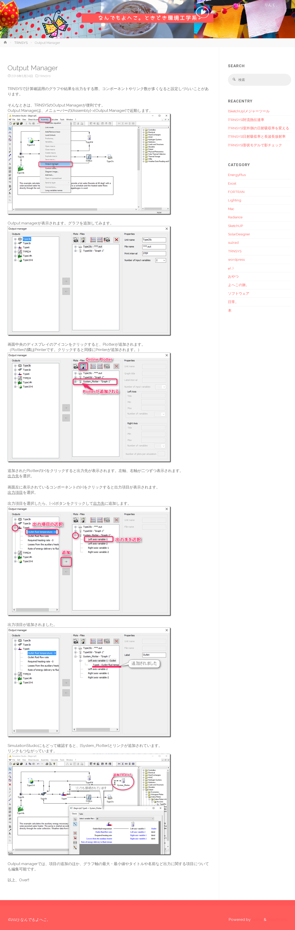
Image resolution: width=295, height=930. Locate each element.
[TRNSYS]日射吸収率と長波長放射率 (257, 137)
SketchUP (235, 226)
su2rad (233, 243)
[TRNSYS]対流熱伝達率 (246, 120)
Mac (231, 209)
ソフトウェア (238, 293)
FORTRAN (236, 192)
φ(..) (231, 268)
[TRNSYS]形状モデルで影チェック (255, 145)
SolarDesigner (239, 234)
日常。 (233, 302)
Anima (257, 919)
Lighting (234, 200)
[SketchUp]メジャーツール (249, 111)
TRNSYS (21, 43)
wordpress (236, 260)
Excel (232, 183)
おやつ (233, 276)
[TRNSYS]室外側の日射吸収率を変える (258, 128)
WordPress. (277, 919)
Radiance (235, 217)
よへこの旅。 (238, 285)
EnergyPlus (237, 175)
